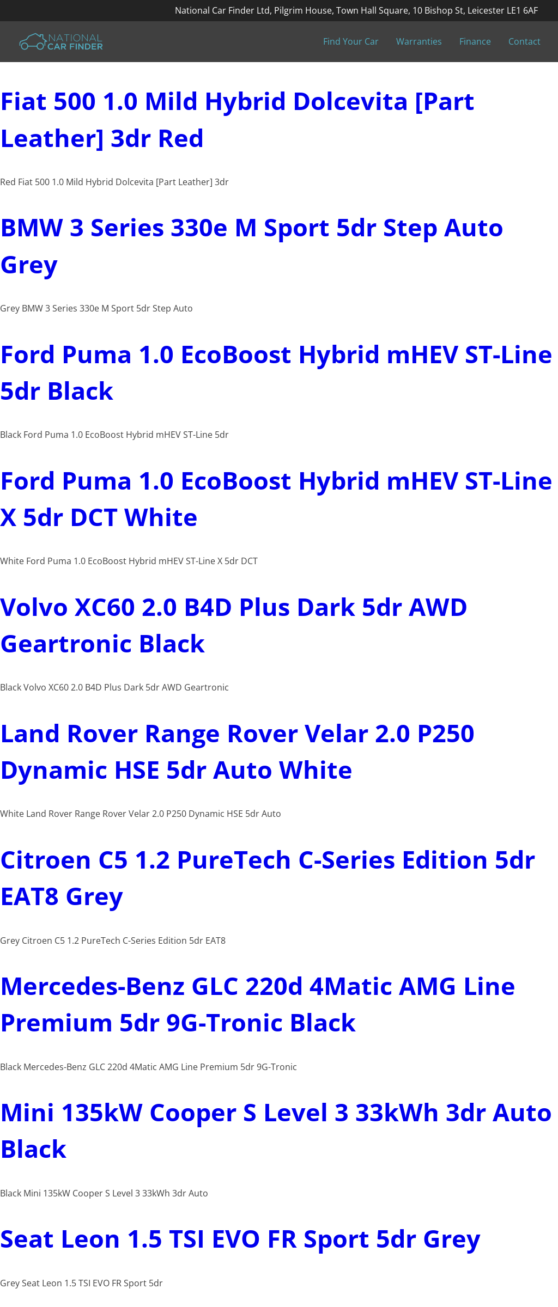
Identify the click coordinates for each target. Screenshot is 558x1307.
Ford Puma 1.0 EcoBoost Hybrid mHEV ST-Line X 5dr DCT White (276, 498)
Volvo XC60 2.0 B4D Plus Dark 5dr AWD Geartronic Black (234, 624)
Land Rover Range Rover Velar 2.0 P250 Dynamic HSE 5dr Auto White (237, 751)
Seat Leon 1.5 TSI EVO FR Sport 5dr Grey (240, 1238)
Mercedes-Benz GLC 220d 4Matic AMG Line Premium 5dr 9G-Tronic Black (257, 1004)
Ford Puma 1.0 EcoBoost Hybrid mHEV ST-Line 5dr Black (276, 372)
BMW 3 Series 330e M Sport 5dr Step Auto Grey (252, 245)
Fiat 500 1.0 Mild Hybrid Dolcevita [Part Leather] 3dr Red (237, 119)
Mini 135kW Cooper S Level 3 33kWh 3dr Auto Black (276, 1130)
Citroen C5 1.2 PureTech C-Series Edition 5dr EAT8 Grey (267, 877)
